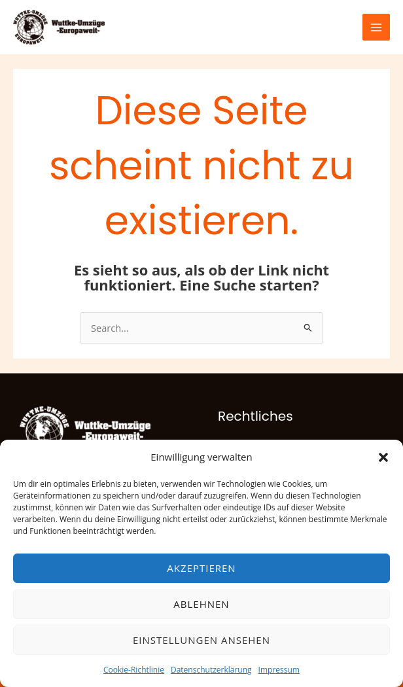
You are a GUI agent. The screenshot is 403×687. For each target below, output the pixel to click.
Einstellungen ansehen (201, 639)
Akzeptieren (201, 567)
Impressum (279, 669)
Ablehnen (201, 603)
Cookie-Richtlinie (133, 669)
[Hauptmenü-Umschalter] (376, 27)
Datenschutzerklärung (211, 669)
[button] (383, 457)
